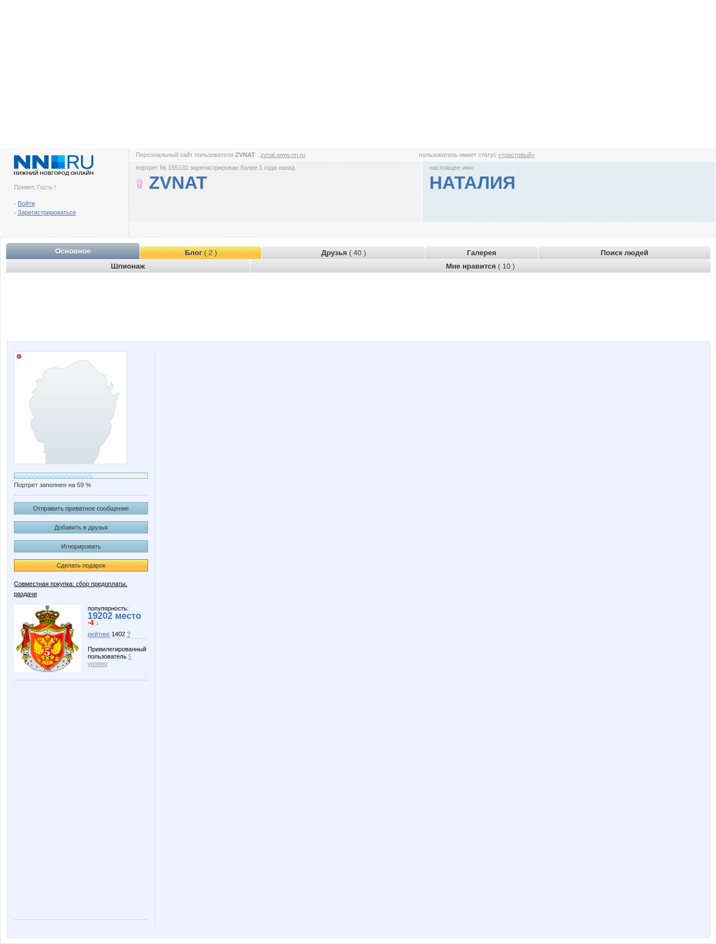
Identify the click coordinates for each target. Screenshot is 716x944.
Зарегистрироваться (47, 212)
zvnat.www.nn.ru (283, 154)
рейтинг (99, 634)
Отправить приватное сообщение (80, 508)
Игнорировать (81, 546)
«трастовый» (516, 154)
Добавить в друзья (80, 527)
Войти (26, 203)
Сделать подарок (81, 565)
